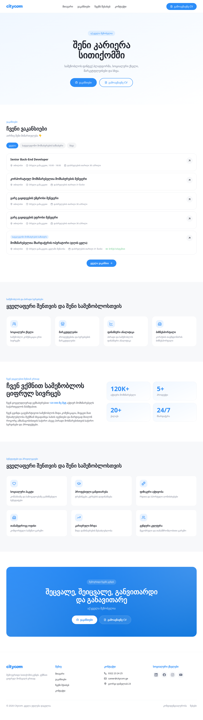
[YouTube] (181, 675)
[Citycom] (14, 6)
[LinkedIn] (156, 675)
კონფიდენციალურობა (175, 705)
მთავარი (67, 6)
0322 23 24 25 (113, 673)
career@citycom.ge (116, 678)
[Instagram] (172, 675)
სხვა (71, 145)
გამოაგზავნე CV (181, 6)
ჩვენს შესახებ (102, 6)
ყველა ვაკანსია (101, 263)
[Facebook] (164, 675)
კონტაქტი (120, 6)
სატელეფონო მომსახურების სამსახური (42, 145)
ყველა (12, 145)
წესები (193, 705)
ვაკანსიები (83, 6)
